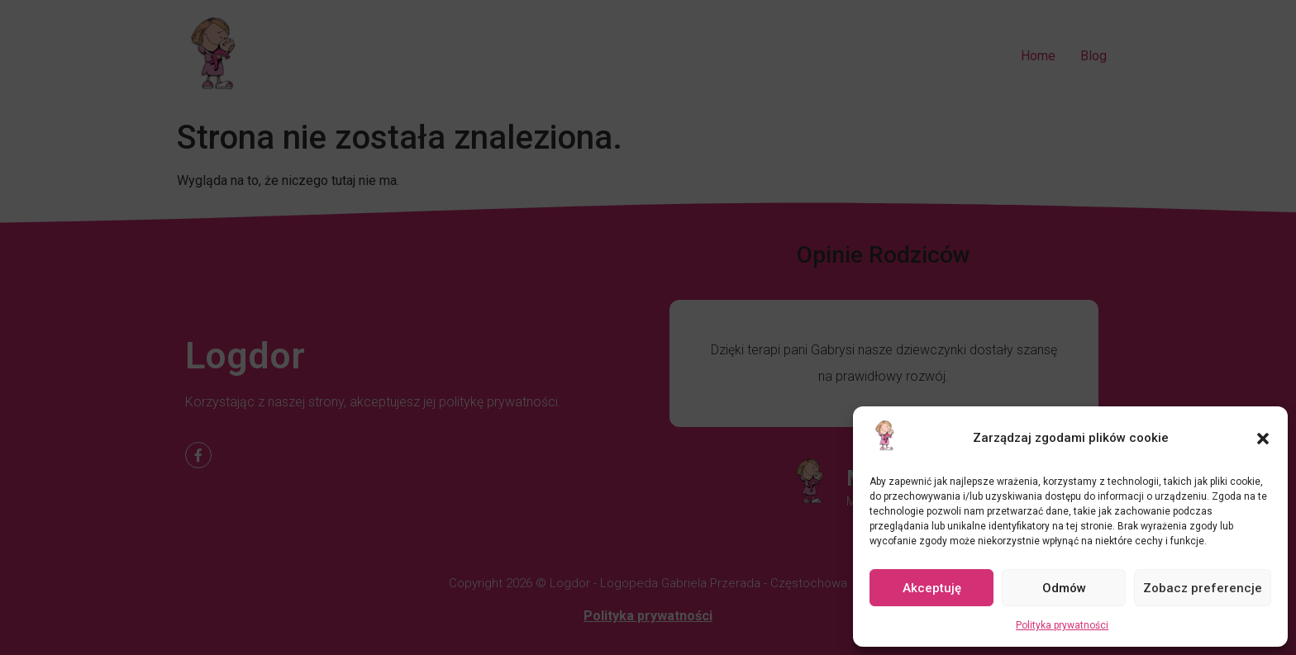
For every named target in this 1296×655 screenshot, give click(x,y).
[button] (1263, 438)
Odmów (1064, 588)
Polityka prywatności (1062, 625)
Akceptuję (932, 588)
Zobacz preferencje (1202, 588)
